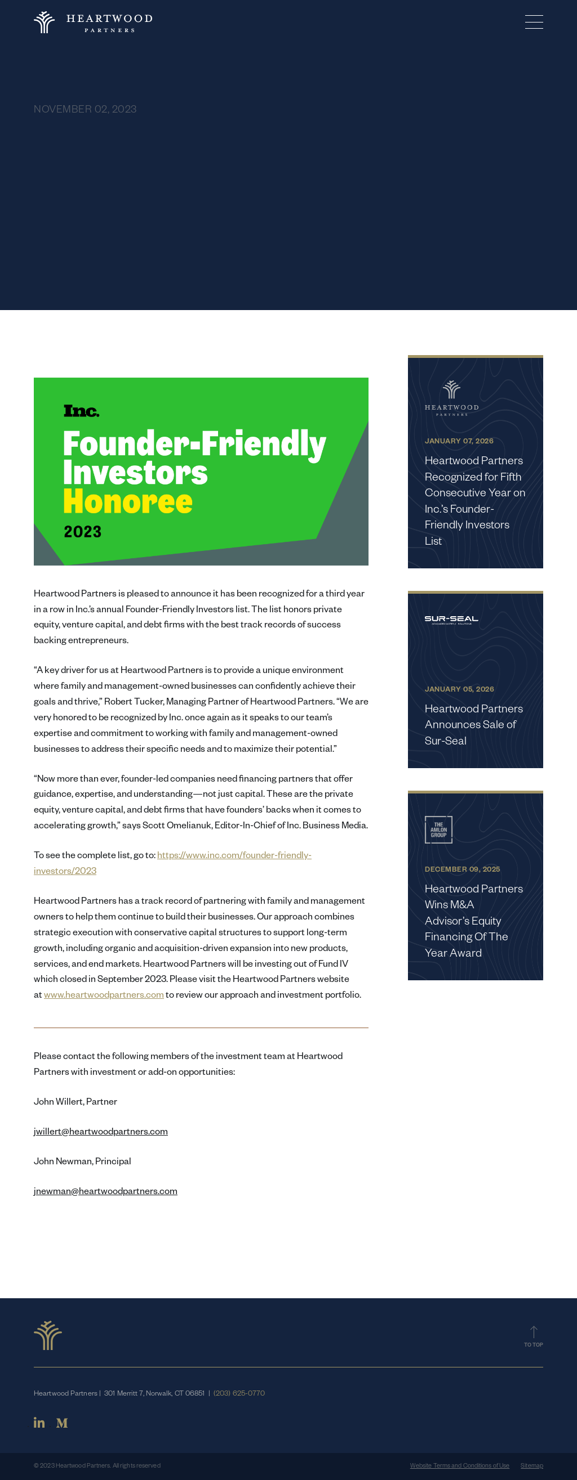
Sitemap (532, 1466)
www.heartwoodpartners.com (104, 997)
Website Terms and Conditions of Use (460, 1466)
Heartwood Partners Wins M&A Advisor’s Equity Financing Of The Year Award (474, 923)
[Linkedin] (39, 1427)
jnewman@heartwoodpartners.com (105, 1193)
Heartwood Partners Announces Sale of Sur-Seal (474, 727)
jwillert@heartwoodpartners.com (101, 1133)
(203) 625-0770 (239, 1394)
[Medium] (62, 1427)
